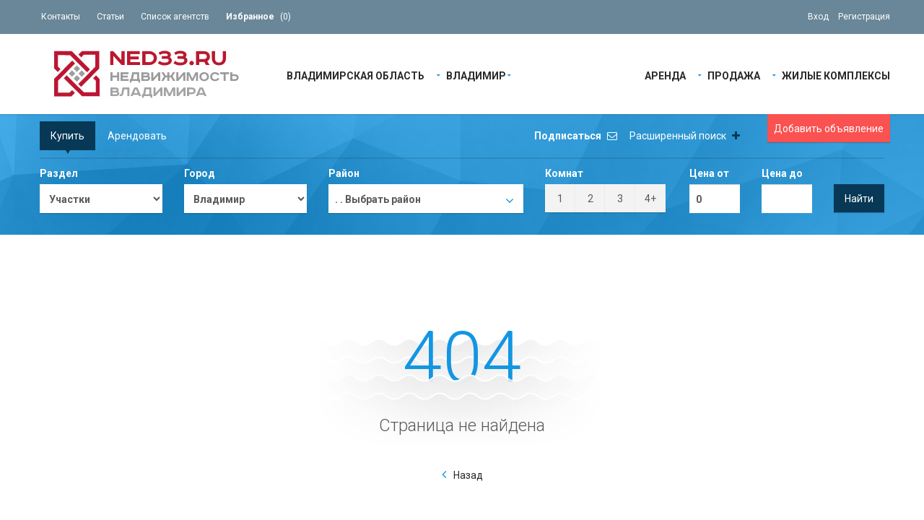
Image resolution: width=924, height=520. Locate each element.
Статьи (110, 17)
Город (199, 173)
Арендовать (137, 136)
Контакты (60, 17)
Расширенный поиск (684, 136)
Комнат (564, 173)
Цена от (709, 173)
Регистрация (864, 17)
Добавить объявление (829, 128)
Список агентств (175, 17)
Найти (859, 198)
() (258, 17)
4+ (650, 198)
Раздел (59, 173)
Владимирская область (355, 74)
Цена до (782, 173)
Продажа (733, 74)
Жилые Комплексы (836, 74)
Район (343, 173)
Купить (67, 136)
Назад (468, 475)
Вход (818, 17)
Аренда (665, 74)
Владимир (476, 74)
